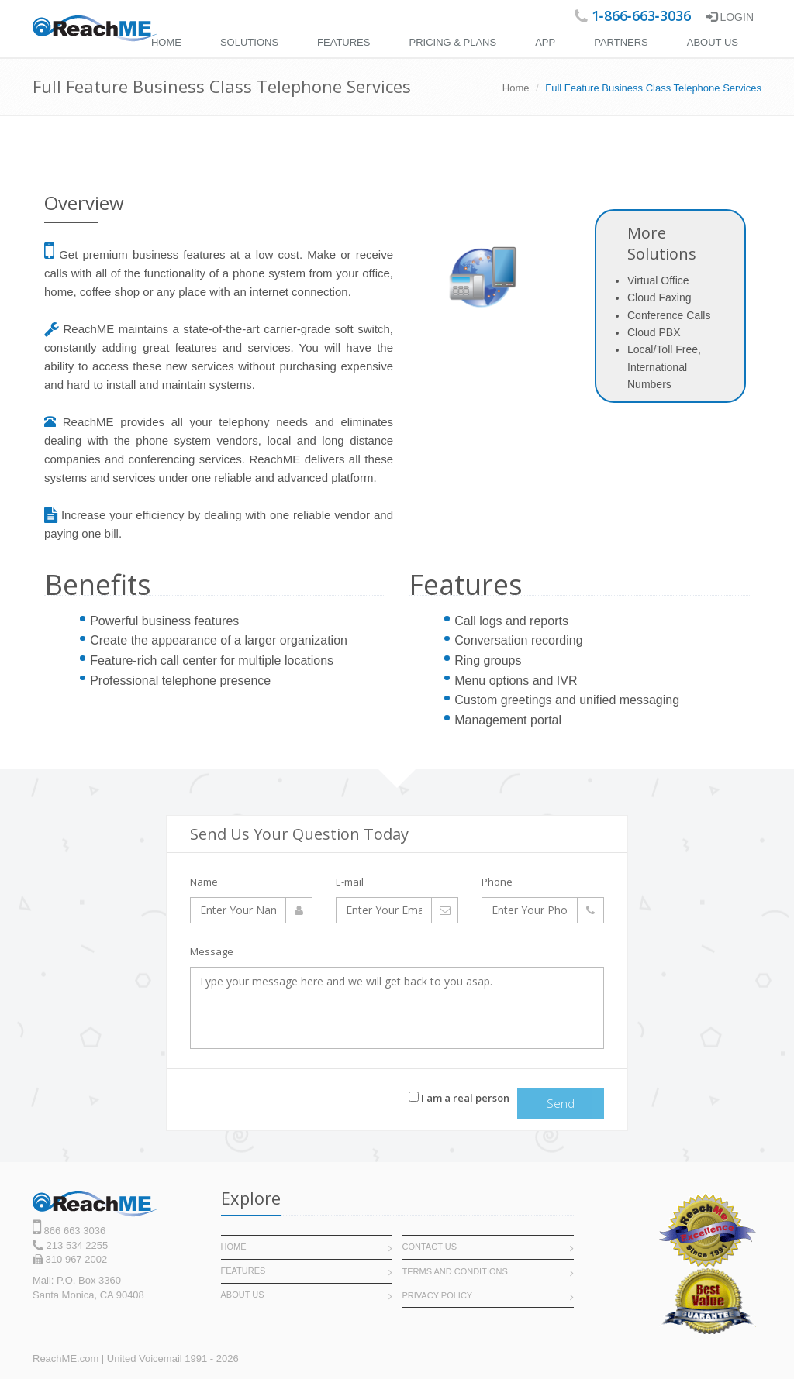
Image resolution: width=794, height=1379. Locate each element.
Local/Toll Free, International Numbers (664, 366)
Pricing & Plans (452, 42)
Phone (497, 882)
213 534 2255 (75, 1245)
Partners (621, 42)
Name (204, 882)
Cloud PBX (653, 332)
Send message (561, 1107)
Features (343, 42)
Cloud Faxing (659, 297)
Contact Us (429, 1246)
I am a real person (459, 1098)
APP (545, 42)
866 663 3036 (73, 1230)
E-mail (350, 882)
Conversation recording (518, 640)
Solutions (249, 42)
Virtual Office (658, 280)
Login (730, 17)
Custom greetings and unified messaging (566, 700)
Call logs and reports (511, 621)
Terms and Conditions (455, 1271)
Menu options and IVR (515, 680)
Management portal (507, 720)
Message (211, 951)
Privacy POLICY (437, 1295)
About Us (712, 42)
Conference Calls (668, 315)
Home (166, 42)
